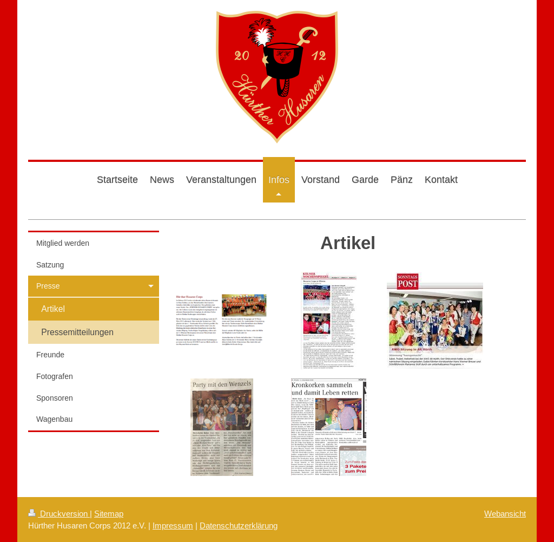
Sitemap (108, 513)
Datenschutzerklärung (239, 525)
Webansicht (505, 513)
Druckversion (59, 513)
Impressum (173, 525)
